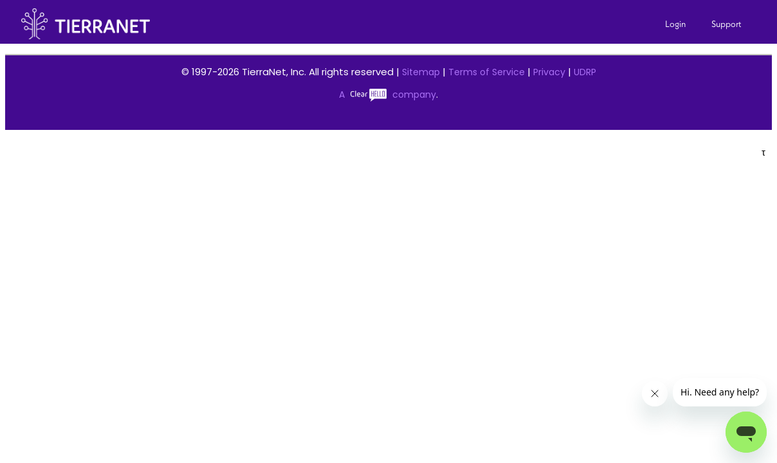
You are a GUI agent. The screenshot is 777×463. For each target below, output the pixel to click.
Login (675, 24)
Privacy (549, 72)
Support (726, 24)
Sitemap (421, 72)
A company (387, 94)
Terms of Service (486, 72)
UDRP (585, 72)
